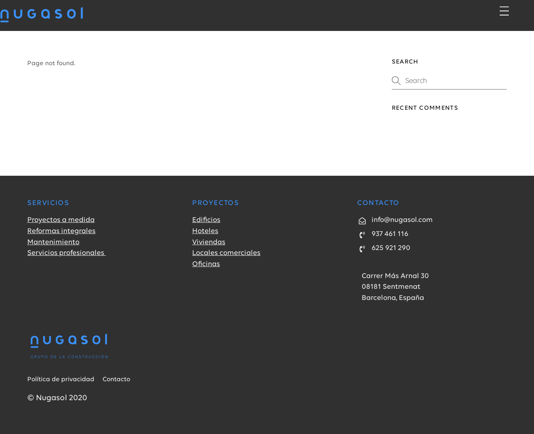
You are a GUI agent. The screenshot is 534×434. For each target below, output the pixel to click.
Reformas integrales (61, 231)
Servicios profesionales (66, 253)
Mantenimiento (53, 242)
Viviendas (208, 242)
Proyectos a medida (61, 220)
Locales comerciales (226, 253)
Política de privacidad (60, 379)
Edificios (206, 220)
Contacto (116, 379)
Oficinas (206, 264)
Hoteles (205, 231)
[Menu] (504, 11)
